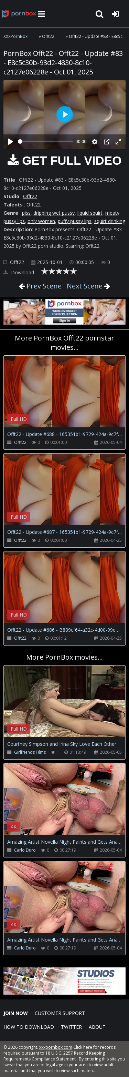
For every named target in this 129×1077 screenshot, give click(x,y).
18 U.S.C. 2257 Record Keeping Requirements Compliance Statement (54, 1056)
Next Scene (84, 286)
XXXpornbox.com (19, 14)
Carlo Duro (25, 850)
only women (41, 221)
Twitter (71, 1027)
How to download (28, 1027)
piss (26, 213)
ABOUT (97, 1027)
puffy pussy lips (75, 221)
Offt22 (48, 36)
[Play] (10, 141)
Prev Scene (43, 286)
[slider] (45, 141)
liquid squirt (90, 213)
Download (18, 272)
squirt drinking (109, 221)
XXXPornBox (15, 36)
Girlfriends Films (30, 752)
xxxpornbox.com (55, 1047)
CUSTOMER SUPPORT (60, 1013)
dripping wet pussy (54, 213)
